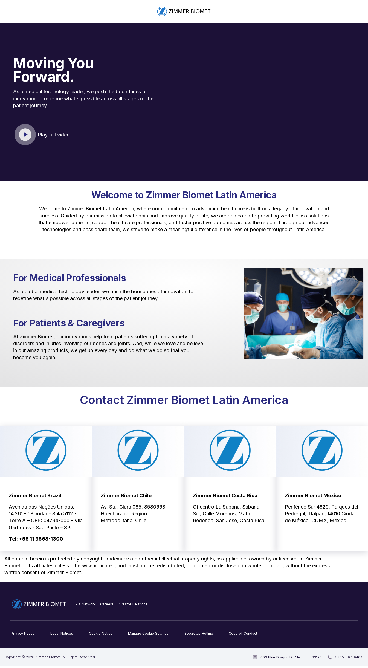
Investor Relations (132, 604)
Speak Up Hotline (198, 633)
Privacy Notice (23, 633)
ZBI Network (86, 604)
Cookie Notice (100, 633)
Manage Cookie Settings (148, 633)
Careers (107, 604)
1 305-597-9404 (349, 657)
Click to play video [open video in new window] (25, 135)
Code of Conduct (243, 633)
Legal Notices (61, 633)
